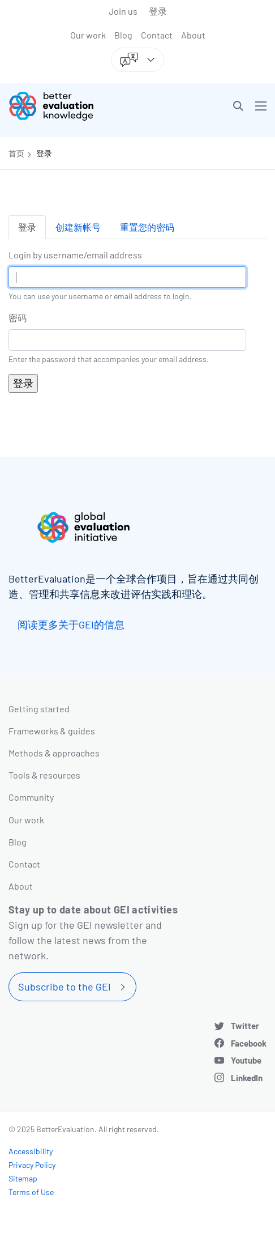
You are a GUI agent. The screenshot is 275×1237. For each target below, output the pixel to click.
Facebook (249, 1043)
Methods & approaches (54, 752)
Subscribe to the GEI (64, 986)
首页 (16, 153)
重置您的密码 (147, 227)
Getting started (39, 708)
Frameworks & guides (51, 730)
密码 (17, 317)
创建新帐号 (78, 227)
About (193, 34)
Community (31, 797)
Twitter (245, 1026)
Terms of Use (31, 1192)
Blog (123, 34)
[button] (238, 106)
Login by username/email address (75, 254)
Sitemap (22, 1178)
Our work (88, 34)
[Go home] (77, 106)
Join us (123, 11)
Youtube (246, 1060)
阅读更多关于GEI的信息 (71, 624)
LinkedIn (247, 1078)
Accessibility (30, 1151)
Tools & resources (44, 775)
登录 (158, 11)
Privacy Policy (31, 1165)
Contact (157, 34)
